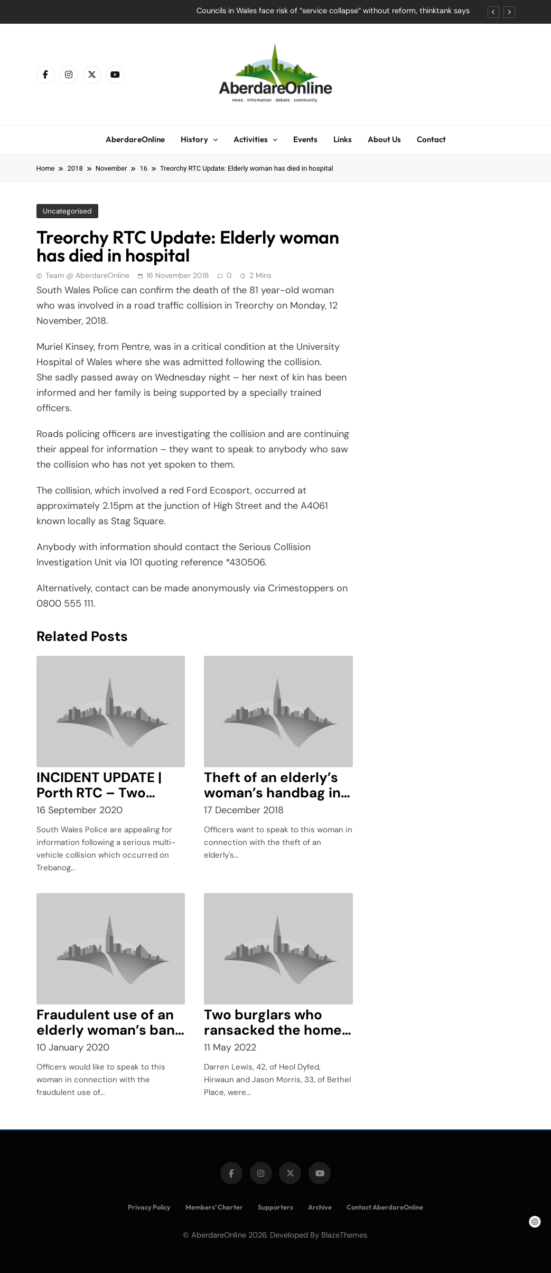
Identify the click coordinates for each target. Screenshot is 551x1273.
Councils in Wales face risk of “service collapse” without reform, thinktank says (333, 11)
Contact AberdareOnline (385, 1207)
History (194, 139)
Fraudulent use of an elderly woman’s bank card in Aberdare (109, 1030)
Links (342, 139)
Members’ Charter (214, 1207)
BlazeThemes (344, 1235)
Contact (431, 139)
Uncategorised (67, 211)
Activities (251, 139)
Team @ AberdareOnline (87, 275)
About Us (384, 139)
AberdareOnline (135, 139)
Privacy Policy (149, 1207)
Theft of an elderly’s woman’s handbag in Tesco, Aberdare (272, 792)
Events (305, 139)
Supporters (275, 1207)
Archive (320, 1207)
